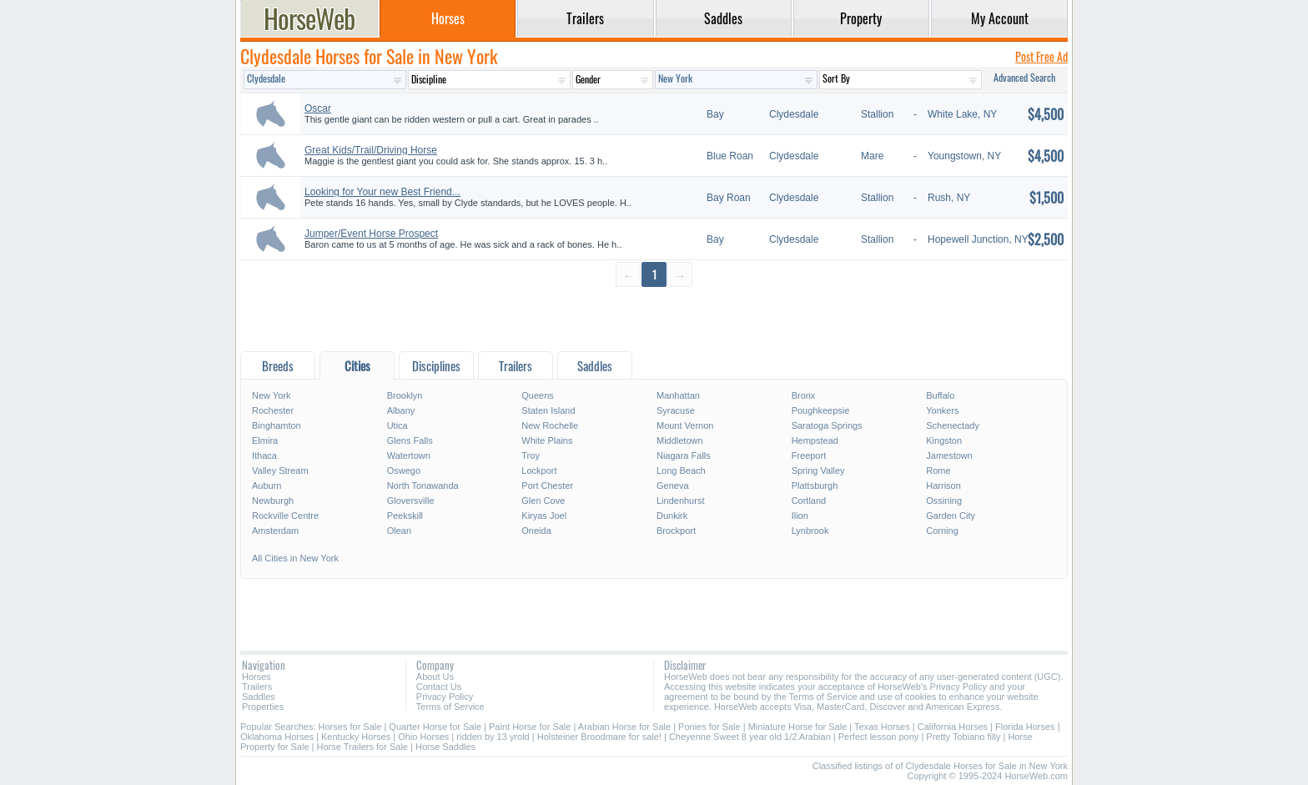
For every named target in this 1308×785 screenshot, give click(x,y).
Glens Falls (410, 440)
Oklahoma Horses (277, 737)
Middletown (680, 440)
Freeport (809, 455)
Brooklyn (405, 395)
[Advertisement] (654, 318)
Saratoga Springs (827, 425)
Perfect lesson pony (878, 737)
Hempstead (815, 440)
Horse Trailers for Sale (362, 747)
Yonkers (942, 410)
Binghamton (276, 425)
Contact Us (438, 687)
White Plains (546, 440)
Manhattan (678, 395)
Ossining (944, 501)
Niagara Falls (684, 455)
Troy (530, 455)
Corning (942, 531)
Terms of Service (450, 707)
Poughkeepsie (821, 410)
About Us (435, 677)
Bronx (804, 395)
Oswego (403, 470)
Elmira (265, 440)
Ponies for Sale (709, 727)
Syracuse (676, 410)
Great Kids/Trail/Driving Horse (370, 150)
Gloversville (411, 501)
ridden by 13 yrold (492, 737)
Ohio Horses (423, 737)
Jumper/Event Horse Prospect (371, 233)
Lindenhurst (681, 501)
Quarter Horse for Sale (435, 727)
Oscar (317, 108)
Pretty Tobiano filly (963, 737)
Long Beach (681, 470)
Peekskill (405, 516)
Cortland (809, 501)
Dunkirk (672, 516)
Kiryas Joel (543, 516)
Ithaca (264, 455)
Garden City (950, 516)
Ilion (800, 516)
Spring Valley (818, 470)
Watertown (408, 455)
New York (271, 395)
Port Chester (547, 486)
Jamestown (949, 455)
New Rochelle (549, 425)
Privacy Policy (444, 697)
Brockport (676, 531)
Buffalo (940, 395)
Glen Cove (543, 501)
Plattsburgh (815, 486)
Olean (399, 531)
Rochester (273, 410)
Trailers (257, 687)
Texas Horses (882, 727)
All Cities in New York (295, 558)
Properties (263, 707)
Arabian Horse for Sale (624, 727)
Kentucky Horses (355, 737)
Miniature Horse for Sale (798, 727)
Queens (537, 395)
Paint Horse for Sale (530, 727)
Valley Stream (280, 470)
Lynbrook (810, 531)
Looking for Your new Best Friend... (382, 192)
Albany (401, 410)
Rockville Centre (285, 516)
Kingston (944, 440)
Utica (397, 425)
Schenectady (952, 425)
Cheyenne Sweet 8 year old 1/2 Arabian (750, 737)
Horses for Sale (350, 727)
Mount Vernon (685, 425)
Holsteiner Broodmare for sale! (599, 737)
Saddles (258, 697)
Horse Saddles (445, 747)
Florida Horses (1025, 727)
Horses (256, 677)
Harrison (943, 486)
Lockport (538, 470)
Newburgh (273, 501)
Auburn (266, 486)
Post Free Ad (1041, 56)
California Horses (953, 727)
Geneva (673, 486)
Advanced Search (1024, 77)
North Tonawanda (423, 486)
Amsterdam (275, 531)
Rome (938, 470)
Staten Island (548, 410)
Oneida (536, 531)
